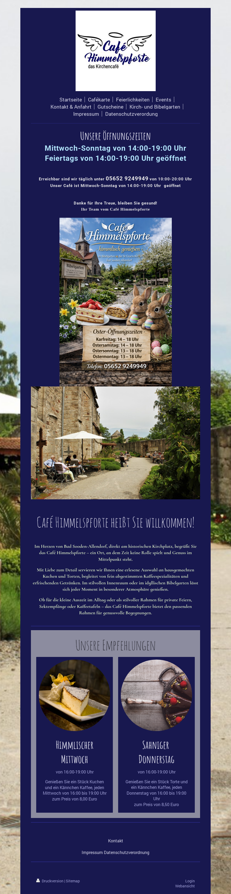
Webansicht (185, 885)
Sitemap (73, 880)
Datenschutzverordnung (126, 852)
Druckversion (50, 880)
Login (190, 880)
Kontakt (115, 840)
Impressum (92, 852)
